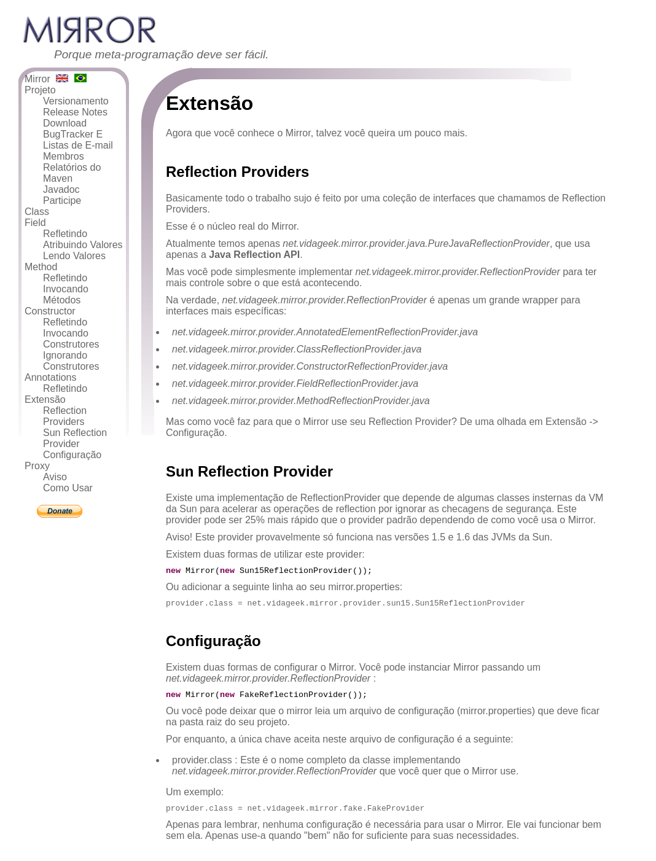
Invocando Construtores (71, 338)
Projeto (40, 90)
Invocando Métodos (65, 294)
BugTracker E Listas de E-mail (78, 139)
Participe (62, 200)
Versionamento (76, 101)
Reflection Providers (65, 416)
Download (65, 123)
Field (35, 222)
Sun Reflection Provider (75, 438)
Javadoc (61, 189)
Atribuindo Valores (83, 245)
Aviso (55, 477)
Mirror (37, 79)
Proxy (37, 466)
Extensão (45, 399)
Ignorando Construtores (71, 361)
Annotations (51, 377)
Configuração (72, 455)
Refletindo (65, 233)
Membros (63, 156)
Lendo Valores (74, 256)
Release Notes (75, 112)
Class (37, 211)
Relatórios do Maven (72, 173)
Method (41, 267)
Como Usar (68, 488)
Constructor (50, 311)
